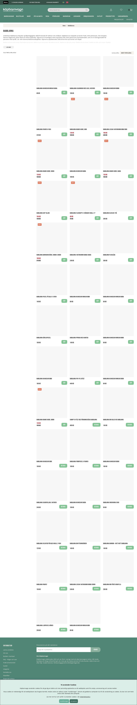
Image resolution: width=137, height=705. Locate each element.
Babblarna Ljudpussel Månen (45, 625)
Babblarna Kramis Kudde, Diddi (78, 129)
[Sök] (68, 10)
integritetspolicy (85, 697)
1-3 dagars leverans (17, 2)
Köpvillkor (6, 675)
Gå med (96, 650)
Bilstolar (20, 16)
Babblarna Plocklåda (109, 255)
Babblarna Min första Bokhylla (112, 584)
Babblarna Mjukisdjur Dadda (78, 503)
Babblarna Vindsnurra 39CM (111, 503)
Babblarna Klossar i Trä (110, 213)
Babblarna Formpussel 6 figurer (79, 462)
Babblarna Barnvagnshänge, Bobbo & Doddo (49, 255)
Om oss (5, 653)
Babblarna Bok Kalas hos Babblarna (113, 420)
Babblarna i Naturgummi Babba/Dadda (80, 255)
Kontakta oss (7, 672)
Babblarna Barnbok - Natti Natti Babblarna (115, 543)
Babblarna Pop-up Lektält (77, 379)
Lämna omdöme (8, 650)
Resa (47, 16)
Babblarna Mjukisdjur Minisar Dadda (47, 88)
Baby (29, 16)
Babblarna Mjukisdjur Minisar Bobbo (113, 338)
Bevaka (96, 425)
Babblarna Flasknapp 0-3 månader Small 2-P (82, 213)
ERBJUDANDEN (89, 16)
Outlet (99, 16)
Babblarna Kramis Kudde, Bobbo (45, 420)
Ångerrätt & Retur (9, 679)
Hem (64, 25)
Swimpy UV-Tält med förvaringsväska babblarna (83, 420)
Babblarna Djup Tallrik (43, 213)
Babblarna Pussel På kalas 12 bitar (47, 297)
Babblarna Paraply (42, 584)
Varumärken (123, 16)
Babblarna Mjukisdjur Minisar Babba (113, 297)
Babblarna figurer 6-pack (44, 129)
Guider (5, 666)
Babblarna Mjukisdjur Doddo (111, 462)
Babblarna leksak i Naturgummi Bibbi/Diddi (115, 129)
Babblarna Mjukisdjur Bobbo (111, 88)
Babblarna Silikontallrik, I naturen (47, 503)
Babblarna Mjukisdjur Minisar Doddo (113, 379)
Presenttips (110, 16)
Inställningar (64, 701)
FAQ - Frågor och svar (10, 659)
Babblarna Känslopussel (44, 338)
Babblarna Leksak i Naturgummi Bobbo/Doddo (82, 584)
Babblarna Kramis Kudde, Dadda (112, 171)
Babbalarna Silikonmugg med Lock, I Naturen (82, 88)
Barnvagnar (9, 16)
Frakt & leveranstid (9, 663)
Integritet (6, 669)
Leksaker (76, 16)
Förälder (56, 16)
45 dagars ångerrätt (53, 2)
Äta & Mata (38, 16)
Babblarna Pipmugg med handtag (79, 338)
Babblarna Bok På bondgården (78, 543)
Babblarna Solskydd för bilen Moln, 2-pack (49, 543)
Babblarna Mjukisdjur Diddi (44, 462)
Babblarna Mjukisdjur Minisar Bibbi (80, 297)
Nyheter (129, 19)
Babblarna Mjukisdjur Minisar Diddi (80, 625)
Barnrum (66, 16)
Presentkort (119, 19)
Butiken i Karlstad (9, 656)
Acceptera (74, 701)
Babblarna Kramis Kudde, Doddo (45, 171)
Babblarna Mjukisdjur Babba (78, 171)
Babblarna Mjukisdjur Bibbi (44, 379)
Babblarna (71, 25)
